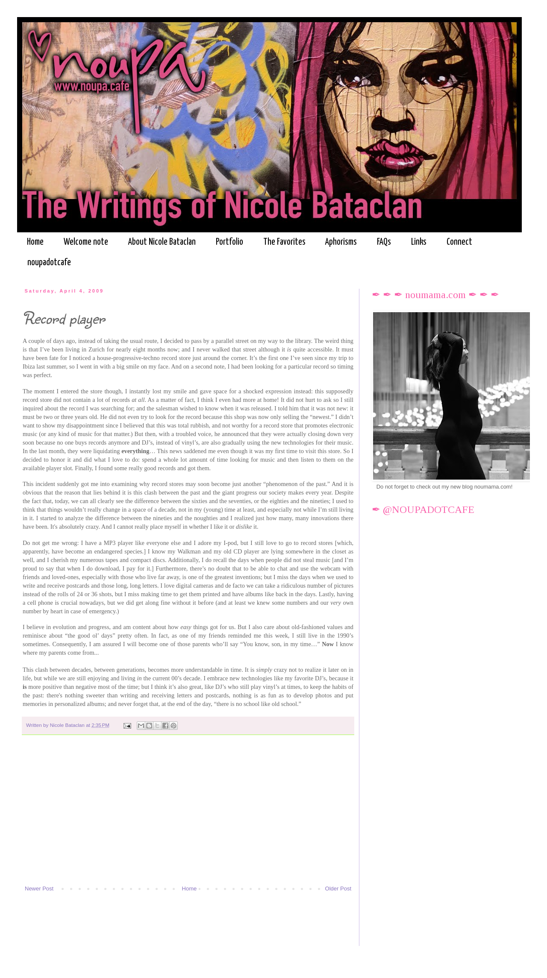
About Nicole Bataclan (162, 242)
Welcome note (86, 242)
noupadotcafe (49, 262)
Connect (459, 242)
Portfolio (229, 242)
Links (418, 242)
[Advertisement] (188, 814)
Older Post (338, 888)
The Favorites (284, 242)
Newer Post (39, 888)
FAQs (384, 242)
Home (35, 242)
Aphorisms (341, 242)
